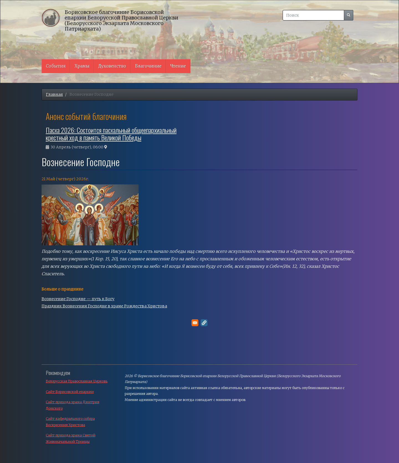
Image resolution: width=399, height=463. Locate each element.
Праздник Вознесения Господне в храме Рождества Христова (104, 305)
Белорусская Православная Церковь (77, 381)
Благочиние (148, 66)
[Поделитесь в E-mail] (194, 322)
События (56, 66)
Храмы (82, 66)
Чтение (178, 66)
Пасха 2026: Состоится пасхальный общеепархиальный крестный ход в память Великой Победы (111, 133)
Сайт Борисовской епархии (70, 392)
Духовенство (112, 66)
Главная (54, 94)
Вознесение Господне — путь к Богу (78, 298)
